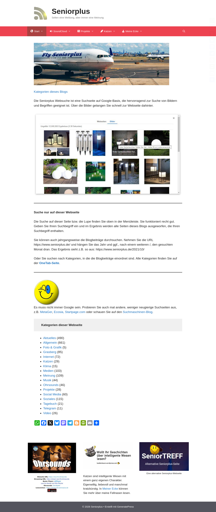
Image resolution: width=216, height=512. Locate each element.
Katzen (48, 361)
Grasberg (49, 352)
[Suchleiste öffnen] (184, 31)
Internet (48, 356)
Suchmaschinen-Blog (138, 312)
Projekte (49, 389)
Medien (48, 370)
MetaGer (46, 312)
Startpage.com (75, 312)
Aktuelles (49, 338)
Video (47, 413)
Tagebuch (50, 403)
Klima (47, 366)
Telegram (49, 408)
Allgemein (50, 342)
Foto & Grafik (52, 347)
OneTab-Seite (49, 263)
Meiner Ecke (110, 488)
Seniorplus (71, 11)
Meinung (49, 375)
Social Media (52, 394)
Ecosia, (59, 312)
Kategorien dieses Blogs (51, 91)
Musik (47, 380)
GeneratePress (125, 506)
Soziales (49, 399)
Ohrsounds (51, 385)
